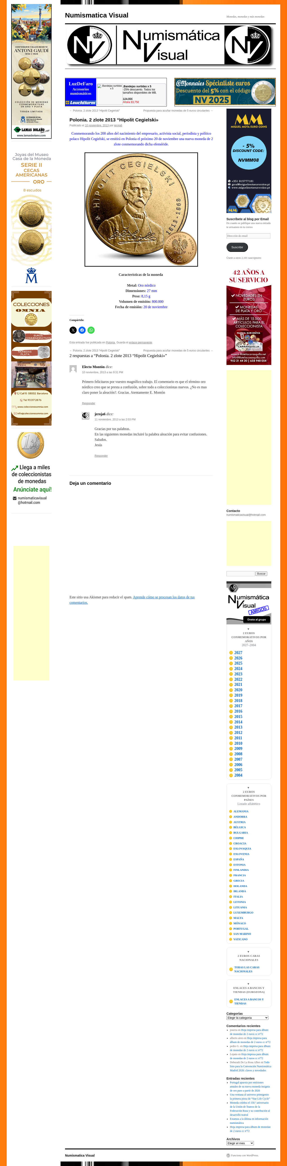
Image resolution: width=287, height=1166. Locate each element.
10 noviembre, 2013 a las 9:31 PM (102, 372)
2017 (235, 706)
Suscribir (237, 247)
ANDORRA (238, 817)
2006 (235, 764)
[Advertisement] (31, 613)
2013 (235, 727)
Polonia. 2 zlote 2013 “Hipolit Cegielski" (95, 110)
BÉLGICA (237, 827)
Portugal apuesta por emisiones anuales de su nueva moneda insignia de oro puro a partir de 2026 (250, 1086)
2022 (235, 679)
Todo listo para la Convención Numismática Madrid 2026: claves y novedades (250, 1066)
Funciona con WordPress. (245, 1155)
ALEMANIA (238, 811)
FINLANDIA (239, 870)
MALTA (236, 918)
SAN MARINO (240, 934)
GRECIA (236, 881)
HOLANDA (238, 886)
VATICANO (238, 939)
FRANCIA (237, 875)
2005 (235, 770)
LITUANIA (238, 907)
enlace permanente (140, 342)
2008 (235, 754)
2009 (235, 748)
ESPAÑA (236, 859)
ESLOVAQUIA (240, 849)
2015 (235, 716)
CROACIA (237, 843)
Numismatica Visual (96, 15)
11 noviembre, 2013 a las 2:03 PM (115, 419)
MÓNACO (237, 923)
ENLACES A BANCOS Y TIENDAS (246, 1001)
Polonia (110, 342)
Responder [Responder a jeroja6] (101, 455)
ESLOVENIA (239, 854)
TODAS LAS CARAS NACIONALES (244, 969)
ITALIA (236, 897)
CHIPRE (236, 838)
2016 (235, 711)
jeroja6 (118, 125)
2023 (235, 674)
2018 (235, 700)
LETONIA (237, 902)
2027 (235, 652)
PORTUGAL (239, 929)
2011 (235, 738)
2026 (235, 658)
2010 (235, 743)
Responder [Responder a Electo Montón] (88, 403)
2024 (235, 668)
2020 (235, 690)
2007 (235, 759)
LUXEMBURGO (241, 913)
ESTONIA (237, 865)
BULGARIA (238, 833)
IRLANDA (237, 891)
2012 (235, 732)
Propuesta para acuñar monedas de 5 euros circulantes (178, 110)
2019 (235, 695)
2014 (235, 722)
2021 (235, 684)
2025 (235, 663)
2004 (235, 775)
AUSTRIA (237, 822)
